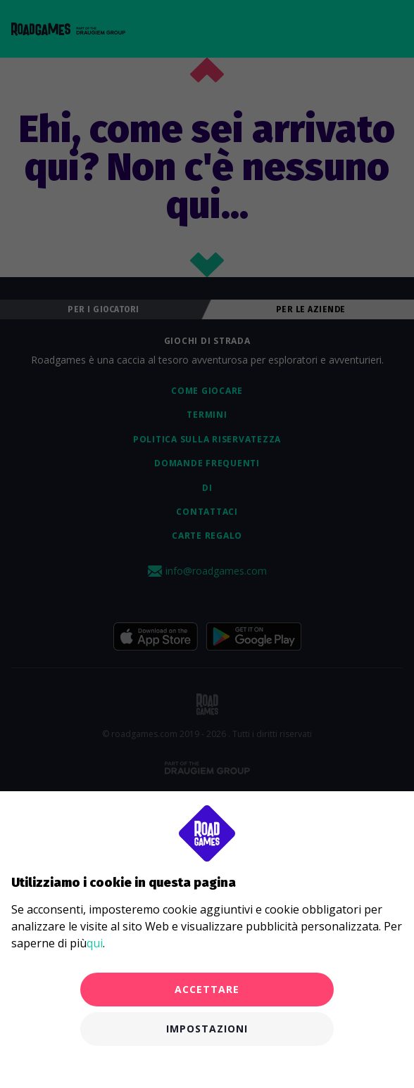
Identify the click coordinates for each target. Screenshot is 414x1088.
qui (95, 943)
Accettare (207, 989)
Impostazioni (207, 1028)
